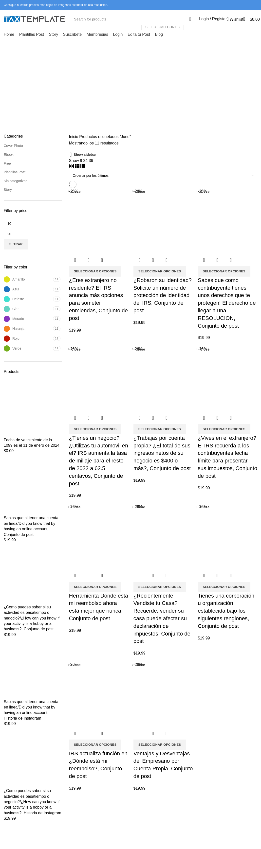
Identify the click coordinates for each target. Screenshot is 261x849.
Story (8, 198)
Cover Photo (13, 154)
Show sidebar (85, 162)
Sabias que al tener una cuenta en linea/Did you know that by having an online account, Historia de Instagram (31, 718)
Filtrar (16, 252)
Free (7, 171)
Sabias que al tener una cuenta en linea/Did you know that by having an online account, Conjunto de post (31, 534)
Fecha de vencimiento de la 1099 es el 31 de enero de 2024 (31, 450)
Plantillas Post (14, 180)
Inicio (73, 145)
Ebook (9, 163)
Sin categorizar (15, 189)
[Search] (133, 23)
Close (76, 199)
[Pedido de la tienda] (163, 183)
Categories (133, 103)
